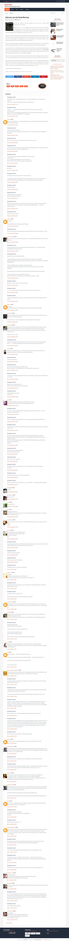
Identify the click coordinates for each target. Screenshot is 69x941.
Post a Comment (9, 922)
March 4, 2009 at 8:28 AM (11, 869)
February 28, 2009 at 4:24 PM (12, 506)
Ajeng (8, 801)
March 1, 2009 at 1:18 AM (11, 569)
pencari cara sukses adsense (12, 670)
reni (8, 399)
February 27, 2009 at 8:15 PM (12, 163)
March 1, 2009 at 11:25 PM (12, 684)
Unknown (9, 119)
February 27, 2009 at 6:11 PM (12, 104)
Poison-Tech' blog (10, 236)
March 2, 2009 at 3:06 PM (11, 743)
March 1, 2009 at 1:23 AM (11, 579)
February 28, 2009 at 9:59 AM (12, 379)
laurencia (9, 530)
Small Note (8, 4)
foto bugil (38, 933)
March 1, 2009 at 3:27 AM (11, 588)
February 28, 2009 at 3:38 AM (12, 292)
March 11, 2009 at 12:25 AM (12, 900)
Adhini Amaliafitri (10, 746)
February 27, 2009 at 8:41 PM (12, 198)
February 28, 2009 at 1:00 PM (12, 421)
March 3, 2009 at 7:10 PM (11, 836)
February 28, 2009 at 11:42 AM (12, 414)
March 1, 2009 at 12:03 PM (12, 638)
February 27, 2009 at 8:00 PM (12, 142)
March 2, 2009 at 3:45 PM (11, 753)
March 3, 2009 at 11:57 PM (12, 852)
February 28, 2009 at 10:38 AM (12, 396)
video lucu (27, 935)
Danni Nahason (10, 911)
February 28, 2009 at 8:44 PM (12, 554)
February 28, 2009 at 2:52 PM (12, 470)
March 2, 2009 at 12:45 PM (12, 736)
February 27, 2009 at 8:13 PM (12, 151)
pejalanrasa (9, 572)
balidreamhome (10, 784)
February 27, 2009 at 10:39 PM (12, 226)
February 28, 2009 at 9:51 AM (12, 370)
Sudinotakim (9, 883)
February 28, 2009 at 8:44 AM (12, 336)
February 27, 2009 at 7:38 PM (12, 135)
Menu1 (12, 9)
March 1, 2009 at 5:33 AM (11, 598)
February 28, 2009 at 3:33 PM (12, 499)
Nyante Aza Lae (10, 872)
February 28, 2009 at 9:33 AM (12, 361)
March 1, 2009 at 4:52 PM (11, 649)
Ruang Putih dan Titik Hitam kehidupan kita (59, 43)
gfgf (8, 652)
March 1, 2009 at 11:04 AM (12, 619)
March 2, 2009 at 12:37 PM (12, 728)
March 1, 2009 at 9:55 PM (11, 675)
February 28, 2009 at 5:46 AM (12, 301)
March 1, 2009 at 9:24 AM (11, 609)
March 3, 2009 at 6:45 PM (11, 824)
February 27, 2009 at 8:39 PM (12, 189)
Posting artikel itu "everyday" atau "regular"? (59, 50)
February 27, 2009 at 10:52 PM (12, 233)
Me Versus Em (10, 495)
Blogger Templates (38, 939)
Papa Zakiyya (9, 325)
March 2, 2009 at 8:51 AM (11, 708)
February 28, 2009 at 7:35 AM (12, 310)
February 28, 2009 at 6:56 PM (12, 547)
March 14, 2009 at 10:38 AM (12, 919)
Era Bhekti (9, 612)
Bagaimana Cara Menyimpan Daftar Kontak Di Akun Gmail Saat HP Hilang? (57, 67)
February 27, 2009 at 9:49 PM (12, 215)
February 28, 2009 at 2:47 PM (12, 461)
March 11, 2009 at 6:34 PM (12, 907)
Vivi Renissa (9, 313)
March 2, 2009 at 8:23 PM (11, 781)
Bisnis (22, 9)
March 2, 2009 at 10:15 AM (12, 715)
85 (16, 19)
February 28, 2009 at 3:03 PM (12, 491)
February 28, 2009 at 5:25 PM (12, 516)
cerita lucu (33, 933)
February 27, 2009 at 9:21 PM (12, 208)
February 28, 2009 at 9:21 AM (12, 354)
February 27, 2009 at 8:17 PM (12, 170)
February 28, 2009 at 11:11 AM (12, 405)
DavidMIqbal (9, 487)
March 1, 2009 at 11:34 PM (12, 696)
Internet (27, 9)
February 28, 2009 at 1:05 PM (12, 445)
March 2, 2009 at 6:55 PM (11, 769)
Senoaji (8, 348)
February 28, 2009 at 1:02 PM (12, 430)
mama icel (9, 772)
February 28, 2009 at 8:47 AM (12, 345)
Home (7, 9)
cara (29, 933)
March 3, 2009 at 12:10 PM (12, 806)
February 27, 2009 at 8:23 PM (12, 182)
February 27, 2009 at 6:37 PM (12, 116)
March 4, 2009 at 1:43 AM (11, 862)
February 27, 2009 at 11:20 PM (12, 242)
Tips (17, 9)
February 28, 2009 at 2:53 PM (12, 477)
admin (7, 84)
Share (18, 76)
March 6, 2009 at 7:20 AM (11, 888)
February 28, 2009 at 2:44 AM (12, 285)
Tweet (9, 76)
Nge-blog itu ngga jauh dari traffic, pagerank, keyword (60, 24)
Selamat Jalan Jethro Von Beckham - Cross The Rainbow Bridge (57, 72)
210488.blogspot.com (11, 827)
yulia (8, 509)
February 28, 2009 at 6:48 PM (12, 538)
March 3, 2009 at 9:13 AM (11, 797)
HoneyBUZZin (10, 519)
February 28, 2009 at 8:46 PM (12, 562)
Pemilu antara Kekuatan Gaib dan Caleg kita (60, 36)
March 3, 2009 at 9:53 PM (11, 844)
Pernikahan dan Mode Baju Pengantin (59, 30)
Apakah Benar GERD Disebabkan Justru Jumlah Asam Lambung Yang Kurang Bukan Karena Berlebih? (57, 77)
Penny (8, 502)
